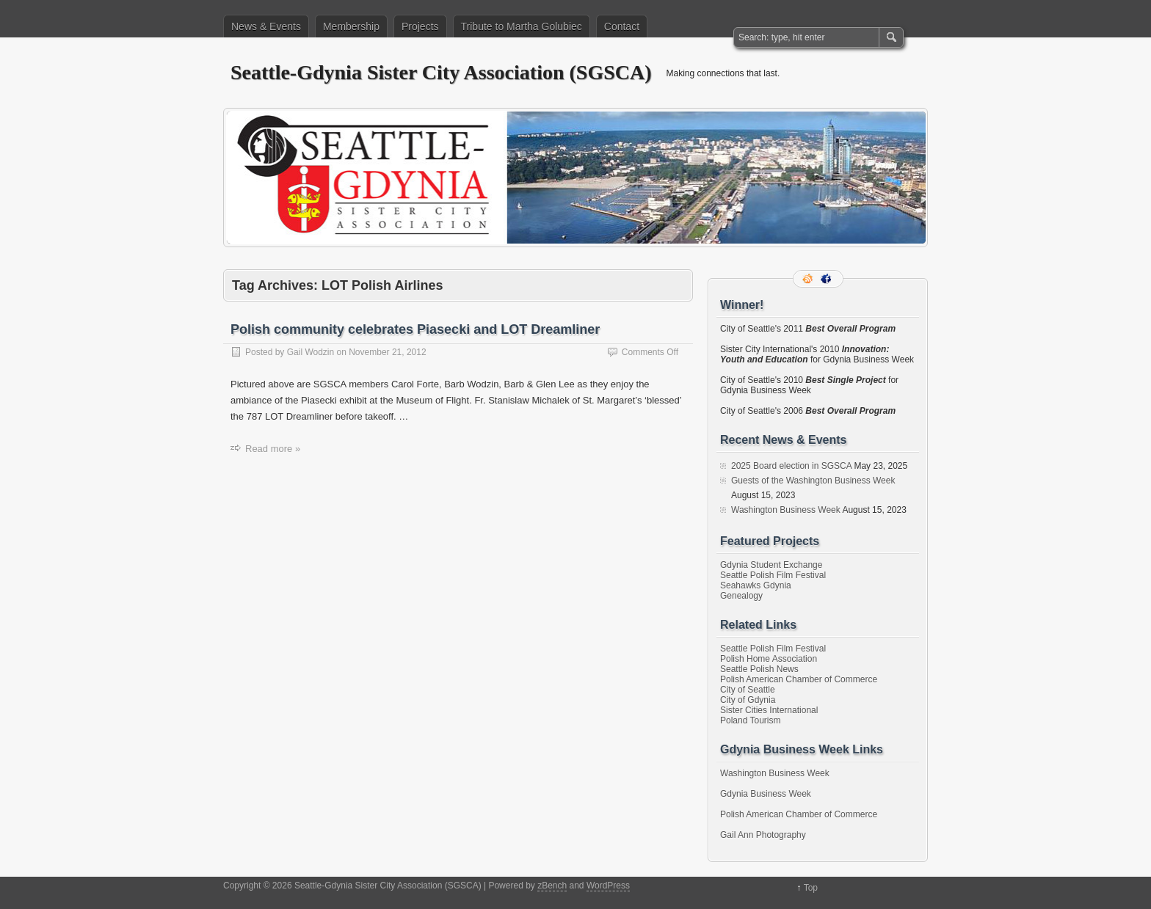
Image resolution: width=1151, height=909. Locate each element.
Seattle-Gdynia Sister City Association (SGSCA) (441, 72)
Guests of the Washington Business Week (813, 480)
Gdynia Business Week (765, 794)
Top (811, 888)
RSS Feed (809, 278)
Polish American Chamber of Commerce (798, 679)
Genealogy (741, 596)
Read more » (272, 448)
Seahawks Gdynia (755, 585)
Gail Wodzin (310, 352)
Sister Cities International (769, 710)
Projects (420, 26)
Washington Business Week (785, 510)
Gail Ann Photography (763, 835)
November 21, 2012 (387, 352)
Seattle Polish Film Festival (773, 575)
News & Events (266, 26)
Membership (351, 26)
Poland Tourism (750, 720)
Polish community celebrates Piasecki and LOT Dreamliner (415, 329)
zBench (552, 885)
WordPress (608, 885)
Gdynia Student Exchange (771, 565)
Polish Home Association (768, 659)
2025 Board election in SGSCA (791, 466)
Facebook (827, 278)
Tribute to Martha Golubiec (521, 26)
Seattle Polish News (759, 669)
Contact (621, 26)
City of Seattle (747, 690)
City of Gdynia (747, 700)
